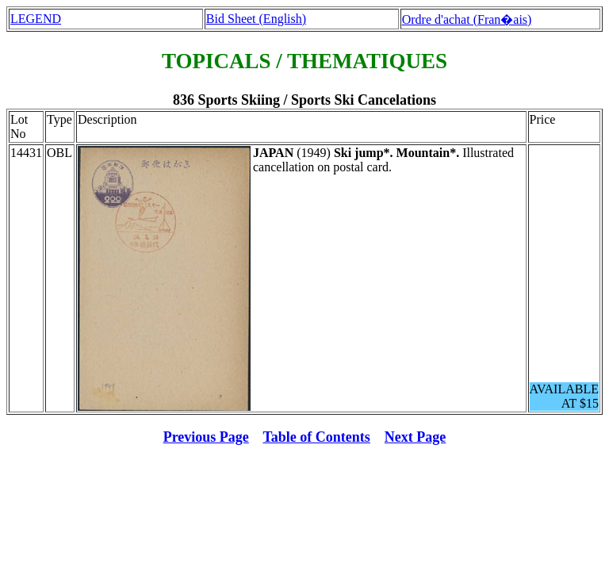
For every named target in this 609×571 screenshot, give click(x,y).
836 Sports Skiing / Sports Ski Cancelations (304, 100)
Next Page (415, 437)
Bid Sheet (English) (256, 18)
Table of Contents (316, 437)
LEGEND (35, 18)
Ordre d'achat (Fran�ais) (467, 19)
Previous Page (206, 437)
